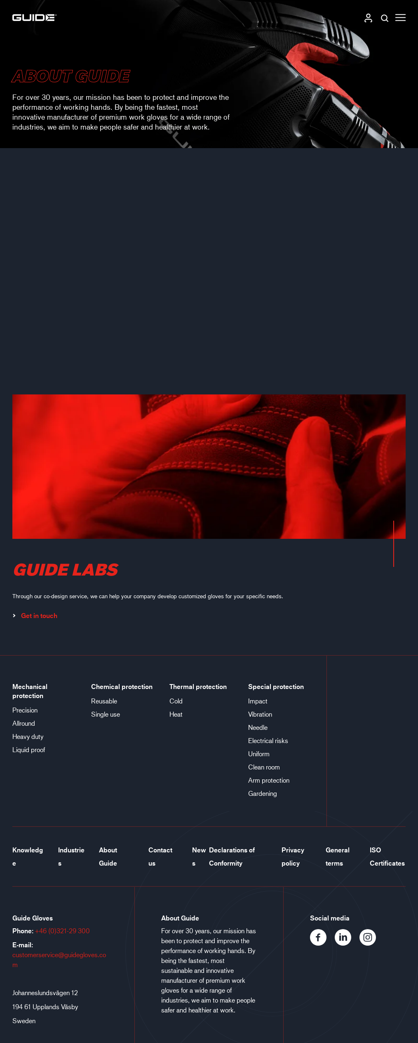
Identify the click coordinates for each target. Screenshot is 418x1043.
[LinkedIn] (347, 943)
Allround (23, 723)
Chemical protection (122, 686)
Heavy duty (27, 736)
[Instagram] (371, 943)
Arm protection (268, 780)
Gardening (262, 793)
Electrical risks (268, 740)
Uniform (259, 753)
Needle (258, 727)
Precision (25, 710)
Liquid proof (28, 749)
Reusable (104, 701)
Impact (258, 701)
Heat (176, 714)
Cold (176, 701)
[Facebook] (322, 943)
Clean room (264, 767)
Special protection (276, 686)
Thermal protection (198, 686)
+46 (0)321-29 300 (62, 930)
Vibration (260, 714)
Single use (105, 714)
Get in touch (34, 615)
